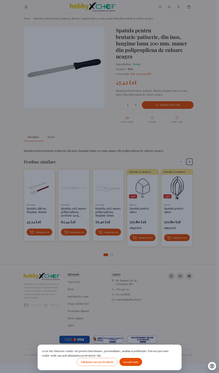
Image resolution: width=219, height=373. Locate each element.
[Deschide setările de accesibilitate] (212, 366)
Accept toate (130, 362)
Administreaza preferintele (97, 362)
